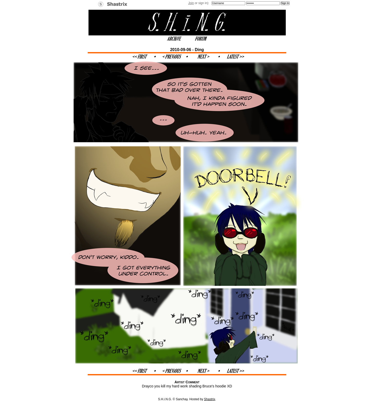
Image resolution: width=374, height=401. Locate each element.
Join (191, 3)
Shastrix (209, 399)
